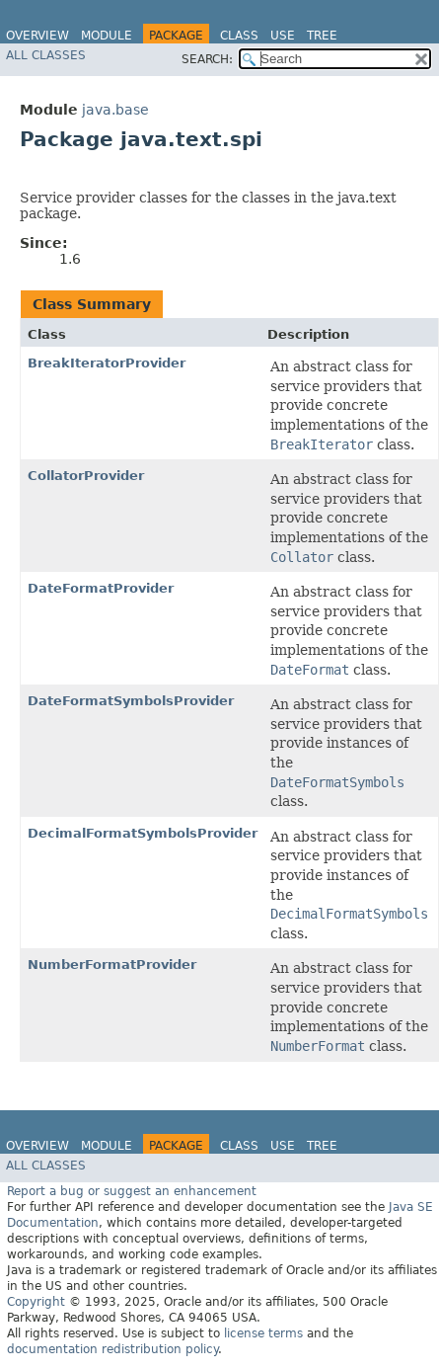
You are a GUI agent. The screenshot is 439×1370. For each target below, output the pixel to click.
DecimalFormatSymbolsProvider (142, 833)
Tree (322, 35)
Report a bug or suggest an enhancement (131, 1191)
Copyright (36, 1302)
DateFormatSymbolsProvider (131, 700)
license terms (263, 1333)
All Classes (46, 55)
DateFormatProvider (101, 588)
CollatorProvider (86, 475)
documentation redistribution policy (112, 1349)
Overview (37, 35)
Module (106, 35)
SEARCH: (207, 59)
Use (282, 35)
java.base (115, 110)
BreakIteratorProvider (106, 363)
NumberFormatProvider (112, 964)
